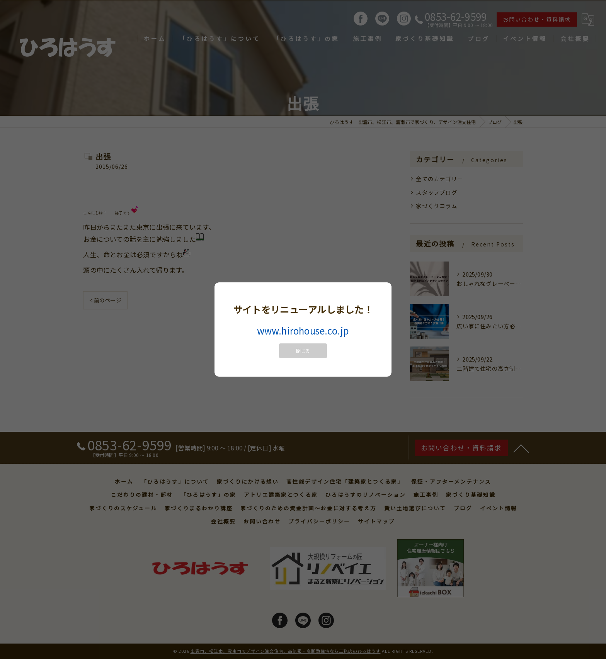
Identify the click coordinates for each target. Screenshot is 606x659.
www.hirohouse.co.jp (303, 330)
